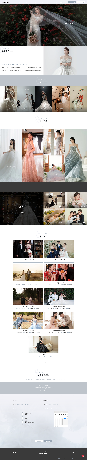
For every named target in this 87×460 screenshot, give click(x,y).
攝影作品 (48, 2)
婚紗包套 (25, 417)
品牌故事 (27, 2)
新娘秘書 (41, 2)
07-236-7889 (14, 452)
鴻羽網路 (83, 458)
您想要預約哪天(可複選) (48, 412)
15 (67, 420)
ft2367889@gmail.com (17, 453)
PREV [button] (66, 26)
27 (63, 423)
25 (59, 423)
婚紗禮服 (34, 2)
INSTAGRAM (81, 451)
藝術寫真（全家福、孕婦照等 (30, 422)
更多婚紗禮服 (43, 187)
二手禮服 (25, 414)
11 (59, 420)
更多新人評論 (43, 362)
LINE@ (72, 452)
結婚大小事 (62, 2)
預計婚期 (15, 408)
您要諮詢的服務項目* (17, 412)
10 (57, 420)
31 (57, 425)
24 (57, 423)
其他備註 (14, 429)
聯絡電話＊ (46, 400)
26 (61, 423)
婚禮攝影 (25, 412)
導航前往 (26, 451)
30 (55, 425)
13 (63, 420)
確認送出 (48, 441)
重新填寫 (39, 441)
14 (65, 420)
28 (65, 423)
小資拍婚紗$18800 (27, 413)
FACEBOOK (73, 451)
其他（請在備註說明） (28, 424)
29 (67, 423)
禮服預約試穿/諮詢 (27, 416)
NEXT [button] (73, 26)
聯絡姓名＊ (15, 400)
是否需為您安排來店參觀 (49, 408)
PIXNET (72, 453)
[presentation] (43, 437)
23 (55, 423)
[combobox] (61, 404)
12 (61, 420)
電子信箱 (14, 404)
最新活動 (20, 2)
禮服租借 (25, 420)
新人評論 (55, 2)
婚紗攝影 (25, 418)
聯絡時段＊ (46, 404)
